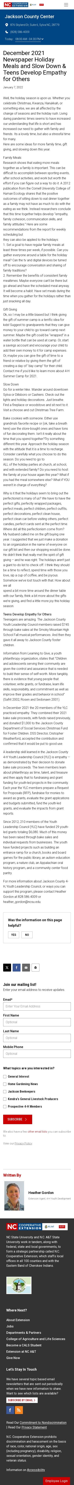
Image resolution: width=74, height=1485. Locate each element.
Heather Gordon (41, 1193)
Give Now (13, 1358)
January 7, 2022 (13, 87)
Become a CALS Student (23, 1345)
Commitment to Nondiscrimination (43, 1422)
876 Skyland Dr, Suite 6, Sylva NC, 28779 (32, 25)
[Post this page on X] (7, 968)
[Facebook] (10, 1410)
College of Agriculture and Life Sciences (35, 1339)
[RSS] (19, 1410)
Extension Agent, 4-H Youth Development (49, 1198)
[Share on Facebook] (17, 968)
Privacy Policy (23, 1143)
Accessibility (36, 1470)
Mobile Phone (13, 1047)
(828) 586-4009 (17, 32)
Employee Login (56, 1481)
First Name (11, 1015)
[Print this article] (35, 968)
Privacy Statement (34, 1427)
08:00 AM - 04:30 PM (29, 39)
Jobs (10, 1326)
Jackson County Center (29, 16)
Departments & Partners (23, 1333)
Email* (7, 1000)
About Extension (18, 1320)
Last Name (11, 1031)
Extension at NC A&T (21, 1351)
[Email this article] (26, 968)
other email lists (37, 1131)
